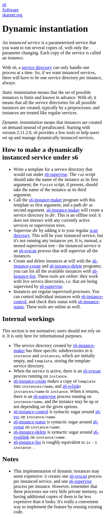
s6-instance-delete (65, 266)
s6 (4, 4)
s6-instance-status (30, 421)
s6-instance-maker (45, 199)
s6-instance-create (30, 381)
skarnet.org (12, 14)
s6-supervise (56, 174)
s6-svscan (27, 250)
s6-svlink (70, 386)
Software (10, 9)
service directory (37, 67)
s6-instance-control (31, 411)
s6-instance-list (27, 442)
